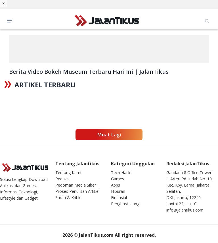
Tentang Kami (68, 172)
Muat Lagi (109, 134)
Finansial (119, 197)
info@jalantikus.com (185, 210)
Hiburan (118, 191)
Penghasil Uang (125, 203)
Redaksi (62, 178)
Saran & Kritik (67, 197)
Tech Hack (120, 172)
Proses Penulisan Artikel (77, 191)
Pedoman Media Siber (75, 185)
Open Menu (11, 20)
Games (117, 178)
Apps (115, 185)
